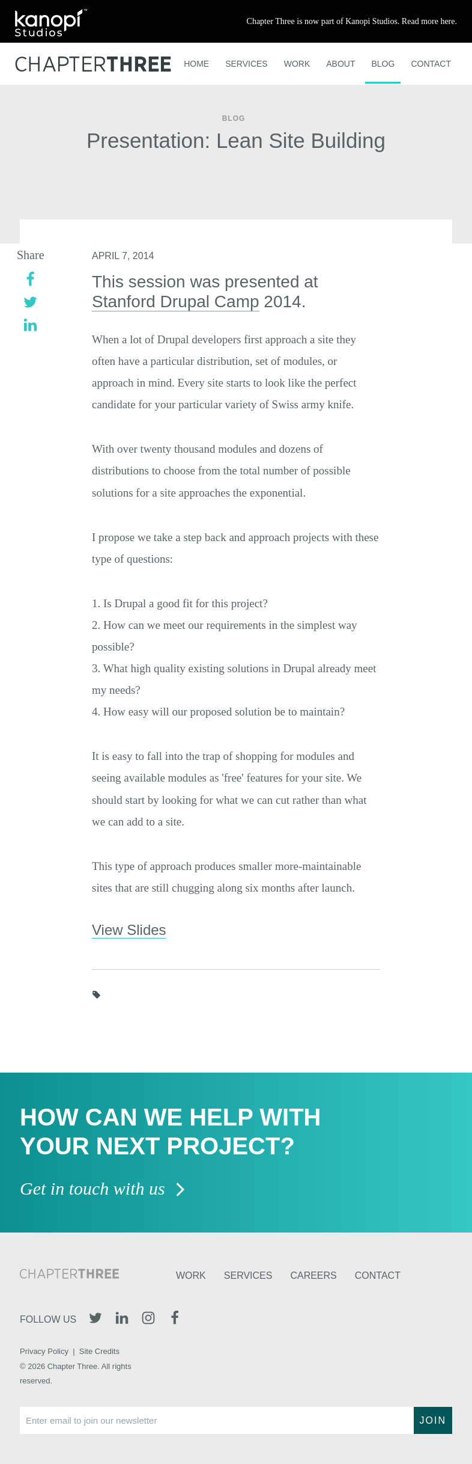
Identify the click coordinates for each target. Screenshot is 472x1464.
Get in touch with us (103, 1189)
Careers (313, 1275)
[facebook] (30, 278)
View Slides (129, 930)
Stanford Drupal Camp (175, 301)
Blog (383, 64)
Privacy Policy (44, 1351)
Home (196, 64)
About (340, 64)
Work (297, 64)
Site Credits (99, 1351)
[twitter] (30, 301)
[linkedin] (30, 323)
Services (246, 64)
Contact (431, 64)
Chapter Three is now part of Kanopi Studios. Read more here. (352, 21)
